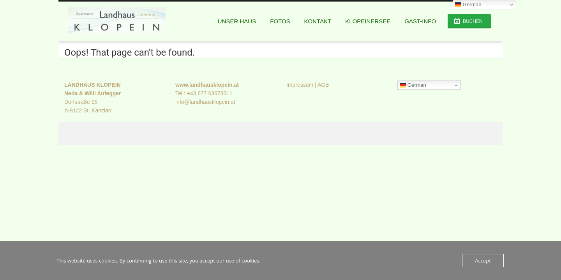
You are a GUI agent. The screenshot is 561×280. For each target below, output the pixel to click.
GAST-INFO (420, 21)
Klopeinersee (367, 21)
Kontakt (318, 21)
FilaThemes (196, 133)
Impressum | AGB (307, 85)
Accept (483, 260)
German (413, 85)
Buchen (473, 21)
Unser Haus (237, 21)
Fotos (280, 21)
